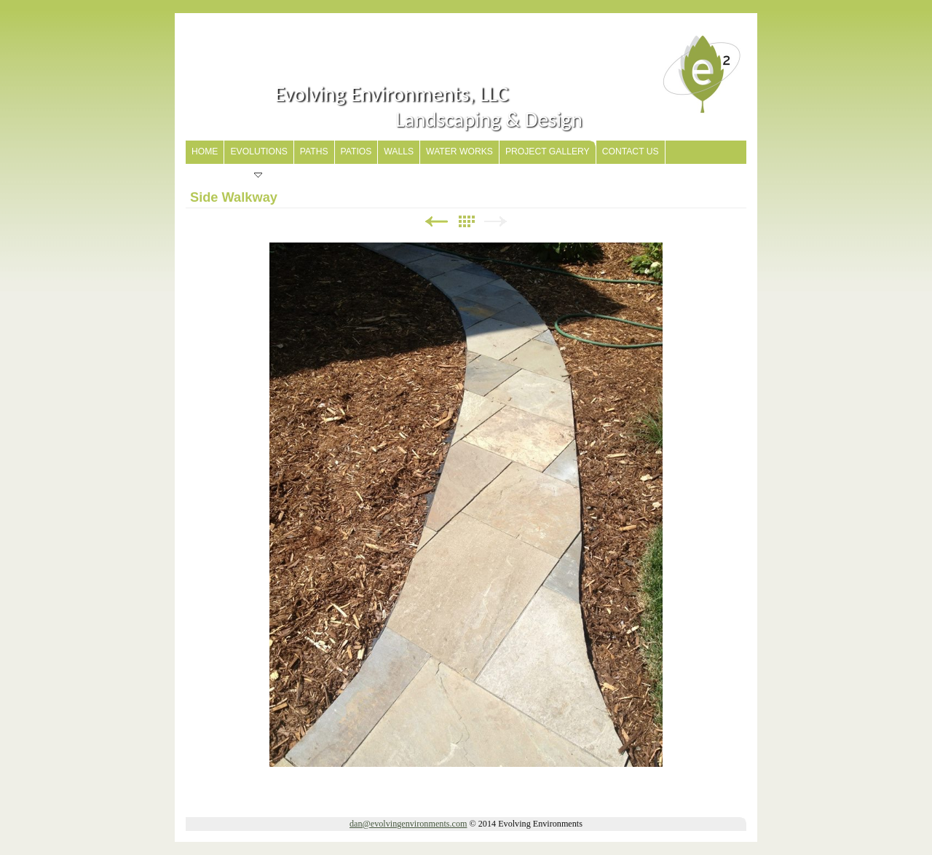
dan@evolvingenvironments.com (408, 824)
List (466, 221)
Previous (436, 221)
